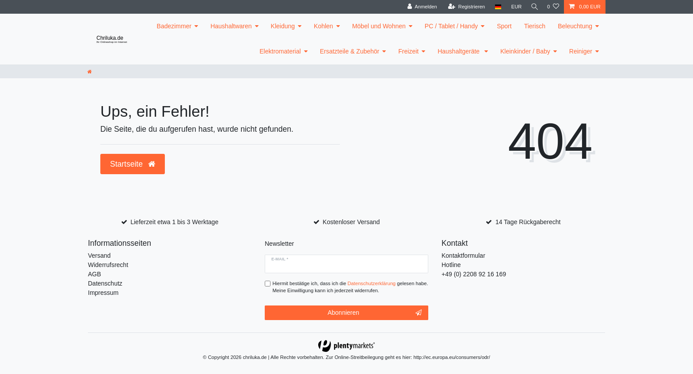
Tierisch (535, 26)
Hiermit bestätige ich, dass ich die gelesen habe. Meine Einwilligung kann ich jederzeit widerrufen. (350, 287)
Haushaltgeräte (459, 51)
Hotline (451, 264)
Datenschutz (105, 283)
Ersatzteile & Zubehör (350, 51)
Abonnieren (374, 313)
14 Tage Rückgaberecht (528, 221)
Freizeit (408, 51)
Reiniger (580, 51)
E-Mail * (279, 259)
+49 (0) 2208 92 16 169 (474, 274)
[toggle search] (533, 7)
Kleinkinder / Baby (525, 51)
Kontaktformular (463, 255)
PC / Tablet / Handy (451, 26)
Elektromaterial (280, 51)
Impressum (103, 292)
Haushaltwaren (230, 26)
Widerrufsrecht (108, 264)
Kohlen (323, 26)
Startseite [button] (132, 164)
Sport (504, 26)
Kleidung (283, 26)
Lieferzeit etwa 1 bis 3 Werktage (174, 221)
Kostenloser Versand (351, 221)
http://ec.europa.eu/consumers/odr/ (451, 357)
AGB (94, 274)
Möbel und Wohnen (379, 26)
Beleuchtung (575, 26)
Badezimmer (174, 26)
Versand (99, 255)
